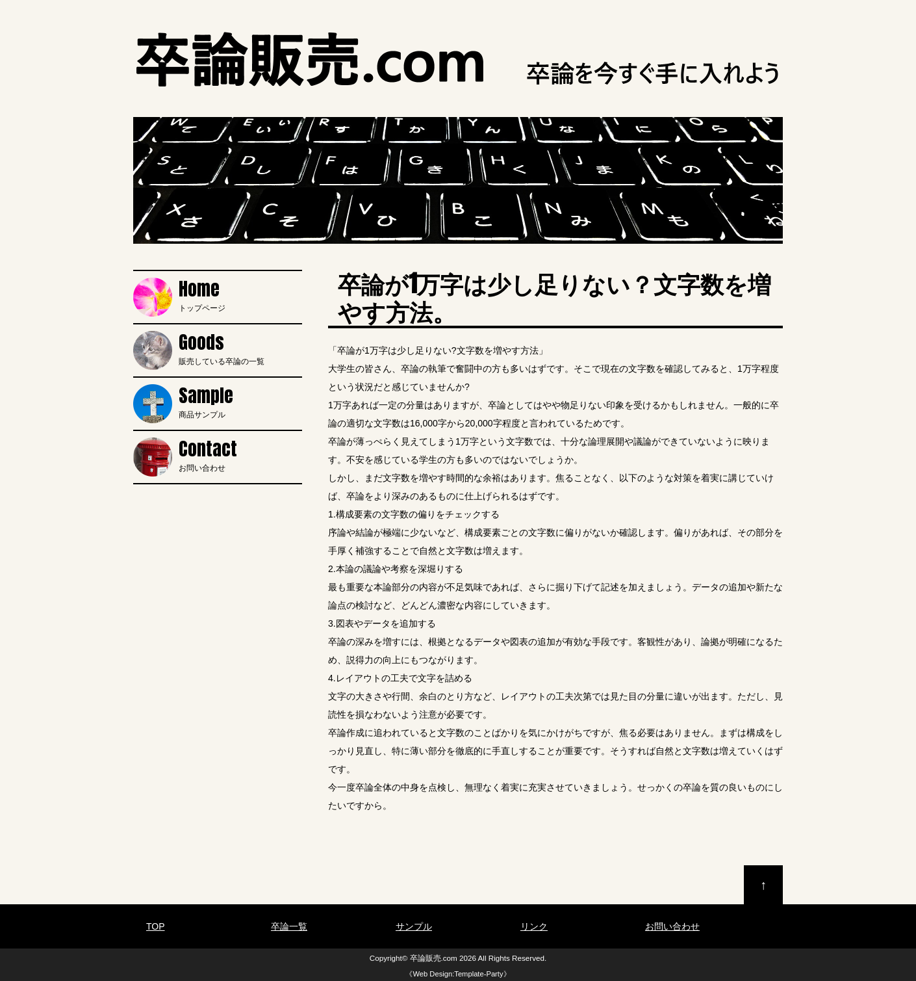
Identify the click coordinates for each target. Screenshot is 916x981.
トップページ (240, 295)
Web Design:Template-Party (458, 974)
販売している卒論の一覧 (240, 348)
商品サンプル (240, 401)
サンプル (414, 926)
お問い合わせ (240, 455)
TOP (155, 926)
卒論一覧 (289, 926)
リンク (534, 926)
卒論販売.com (433, 958)
